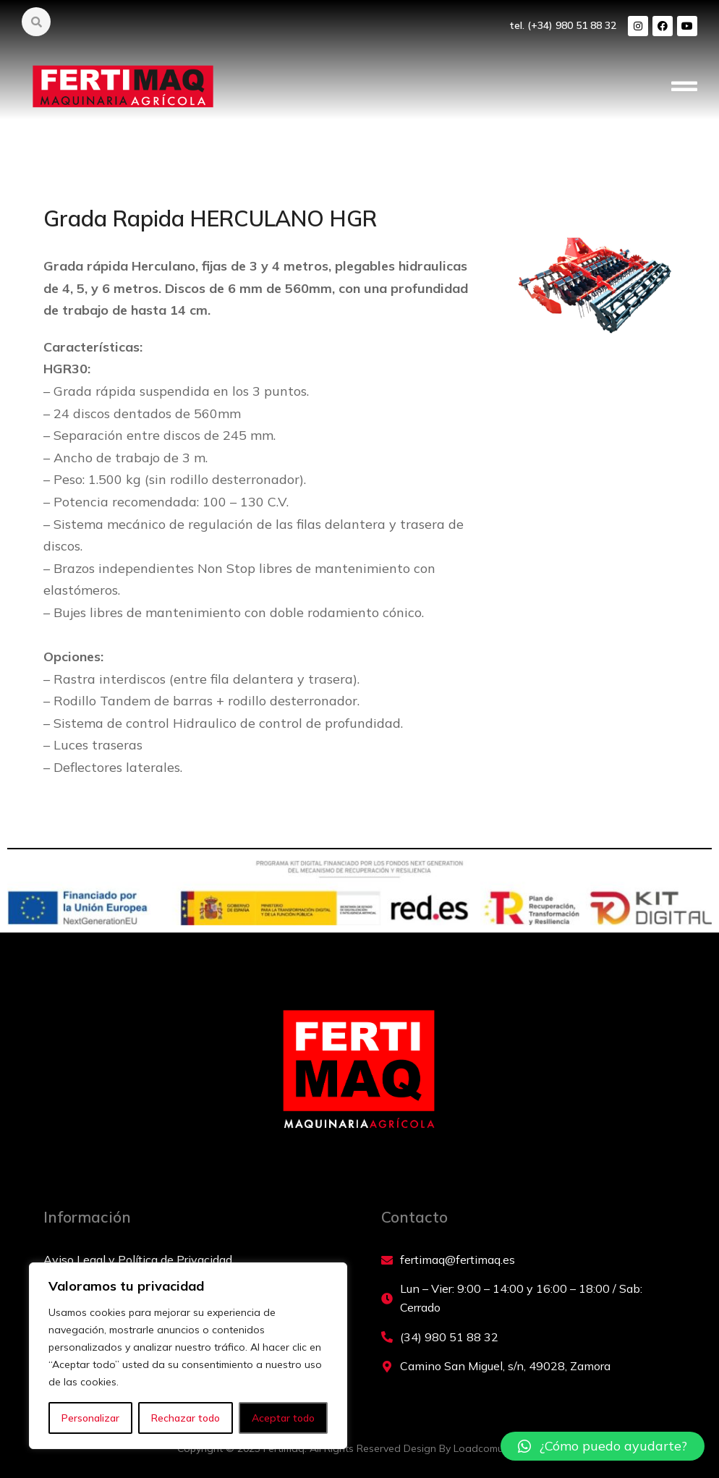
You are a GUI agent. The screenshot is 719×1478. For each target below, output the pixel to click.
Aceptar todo (283, 1417)
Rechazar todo (185, 1417)
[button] (684, 87)
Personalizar (90, 1417)
